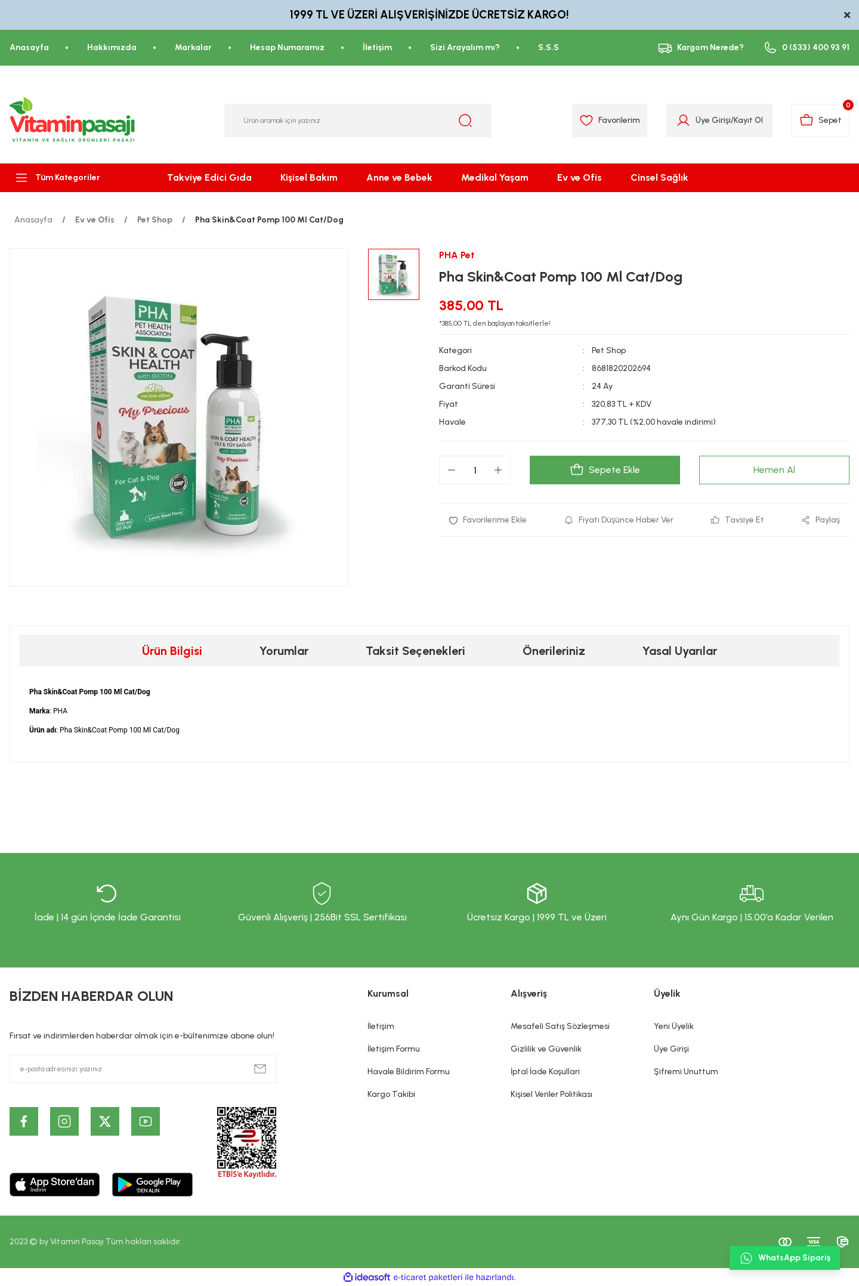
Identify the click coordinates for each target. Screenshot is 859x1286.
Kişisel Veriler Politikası (551, 1094)
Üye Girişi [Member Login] (713, 120)
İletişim (380, 1026)
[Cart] (820, 120)
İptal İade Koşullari (545, 1071)
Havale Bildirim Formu (408, 1071)
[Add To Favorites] (488, 520)
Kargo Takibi (391, 1094)
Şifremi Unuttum (686, 1071)
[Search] (358, 120)
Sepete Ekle (605, 470)
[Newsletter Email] (143, 1069)
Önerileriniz (554, 651)
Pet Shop (609, 350)
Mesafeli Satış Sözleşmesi (560, 1026)
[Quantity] (475, 470)
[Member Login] (683, 120)
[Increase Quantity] (498, 470)
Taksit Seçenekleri (415, 651)
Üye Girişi (671, 1049)
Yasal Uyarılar (679, 651)
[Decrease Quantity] (452, 470)
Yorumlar (283, 651)
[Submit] (260, 1069)
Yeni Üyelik (674, 1026)
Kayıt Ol (748, 120)
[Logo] (73, 120)
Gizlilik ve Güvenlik (546, 1049)
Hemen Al (774, 469)
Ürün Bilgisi (172, 651)
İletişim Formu (393, 1049)
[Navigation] (72, 177)
